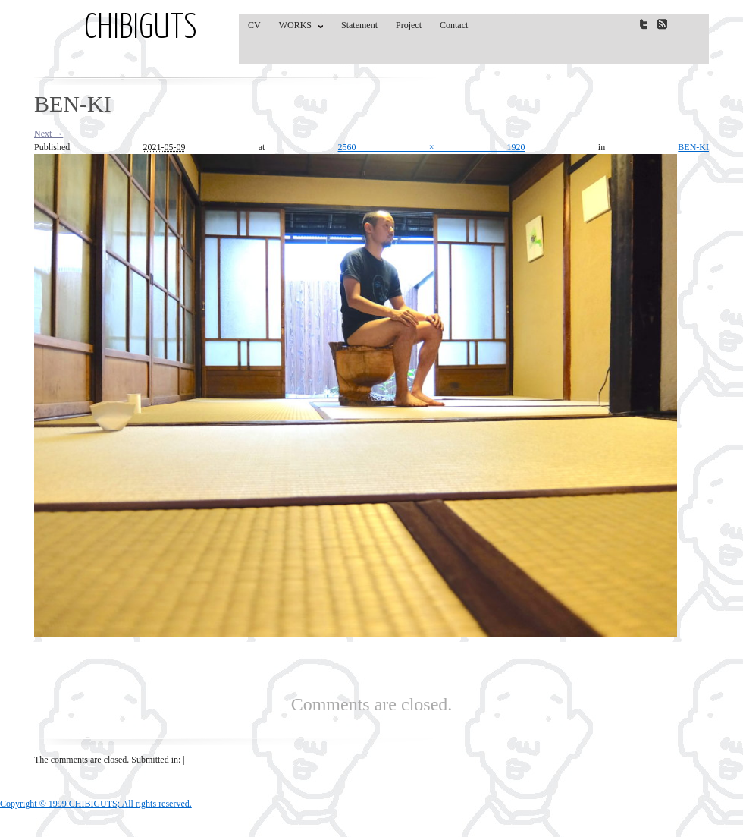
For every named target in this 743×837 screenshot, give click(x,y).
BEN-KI (693, 147)
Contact (454, 25)
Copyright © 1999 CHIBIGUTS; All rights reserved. (96, 803)
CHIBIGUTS (140, 29)
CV (254, 25)
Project (409, 25)
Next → (48, 133)
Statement (359, 25)
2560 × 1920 (431, 147)
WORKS (297, 28)
